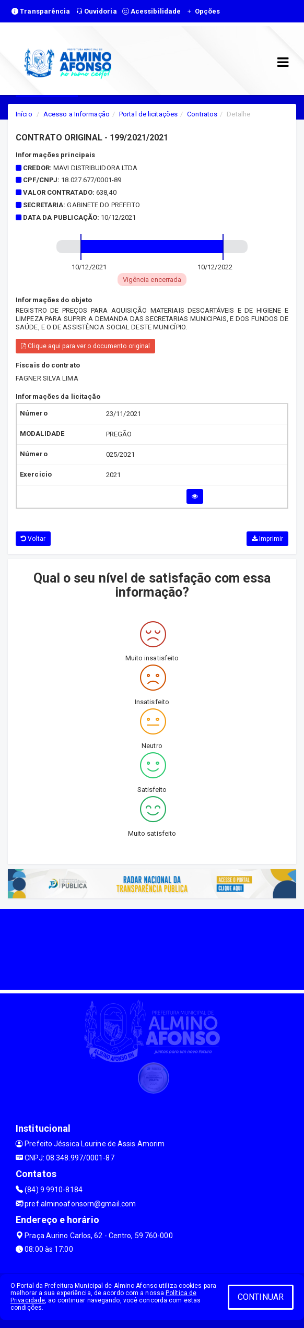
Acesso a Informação (76, 114)
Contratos (202, 114)
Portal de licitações (148, 114)
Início (24, 114)
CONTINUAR (261, 1297)
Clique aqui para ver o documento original (85, 346)
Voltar (33, 538)
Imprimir (267, 538)
